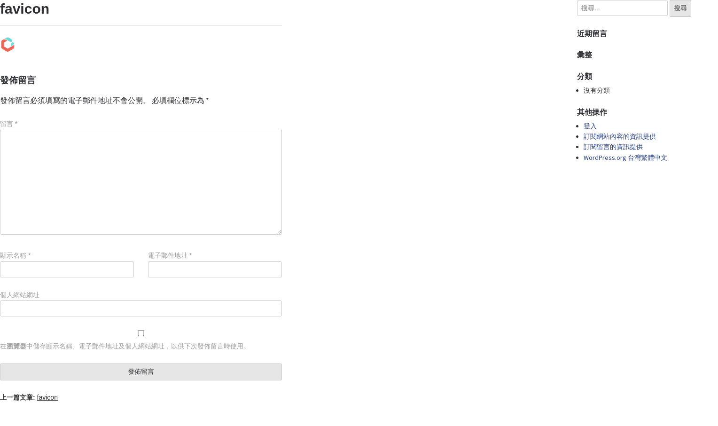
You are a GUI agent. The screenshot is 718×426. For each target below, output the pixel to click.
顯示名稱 (15, 255)
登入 (590, 126)
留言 (8, 123)
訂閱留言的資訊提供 (613, 146)
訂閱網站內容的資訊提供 (620, 136)
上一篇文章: (29, 397)
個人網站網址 (19, 295)
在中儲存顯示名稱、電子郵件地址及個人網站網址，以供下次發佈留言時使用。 (125, 346)
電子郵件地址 (170, 255)
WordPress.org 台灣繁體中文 (625, 157)
